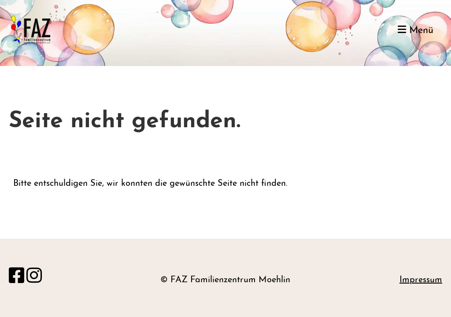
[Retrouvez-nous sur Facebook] (16, 277)
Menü (415, 30)
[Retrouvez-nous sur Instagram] (34, 277)
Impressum (420, 280)
